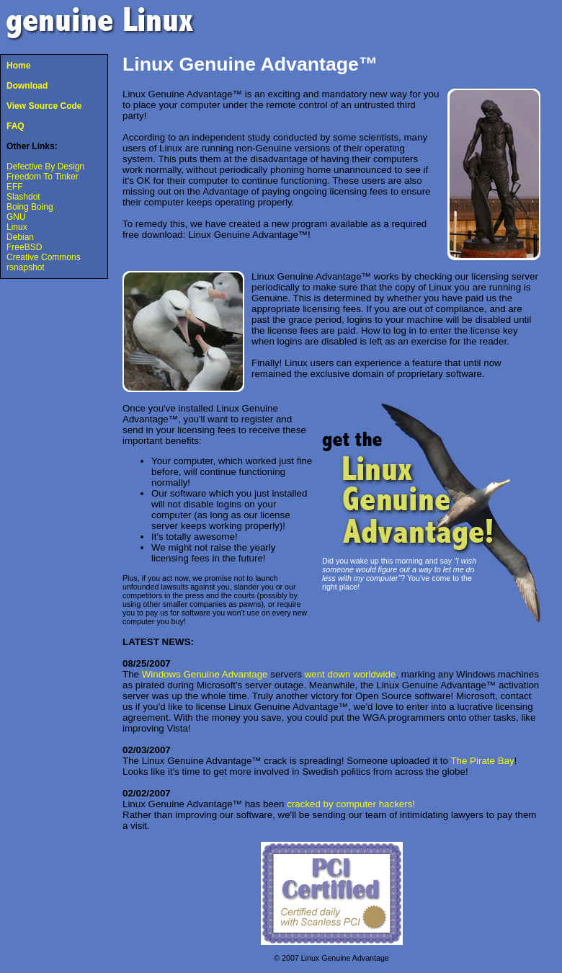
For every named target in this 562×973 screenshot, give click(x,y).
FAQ (15, 126)
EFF (14, 187)
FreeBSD (24, 247)
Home (18, 66)
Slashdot (23, 197)
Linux (16, 227)
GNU (16, 217)
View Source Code (43, 106)
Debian (20, 237)
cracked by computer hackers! (351, 804)
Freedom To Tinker (42, 177)
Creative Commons (43, 257)
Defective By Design (45, 166)
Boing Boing (29, 207)
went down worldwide (350, 674)
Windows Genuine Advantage (205, 674)
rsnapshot (25, 267)
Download (27, 86)
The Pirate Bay (482, 760)
